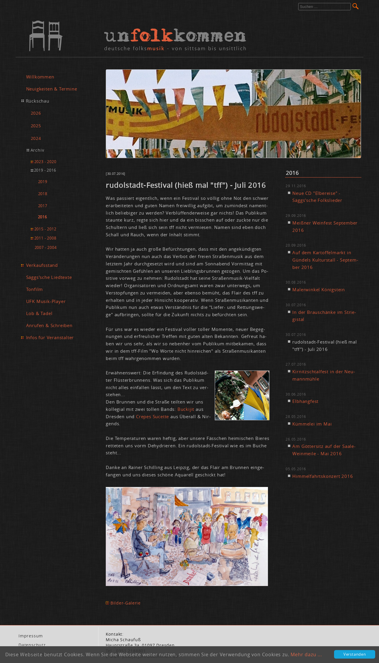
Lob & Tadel (39, 313)
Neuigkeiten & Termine (51, 89)
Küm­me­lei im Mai (312, 424)
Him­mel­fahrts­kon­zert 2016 (322, 476)
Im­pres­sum (31, 636)
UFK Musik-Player (46, 301)
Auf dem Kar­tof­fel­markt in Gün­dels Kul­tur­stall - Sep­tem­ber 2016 (325, 260)
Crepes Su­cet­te (152, 416)
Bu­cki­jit (186, 409)
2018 (42, 193)
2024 (36, 138)
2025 (36, 125)
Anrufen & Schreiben (49, 325)
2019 (42, 181)
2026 (36, 113)
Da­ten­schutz (32, 645)
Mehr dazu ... (306, 654)
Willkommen (40, 77)
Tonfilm (34, 289)
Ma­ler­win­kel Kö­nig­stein (318, 289)
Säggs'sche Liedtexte (49, 277)
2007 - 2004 (46, 247)
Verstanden (354, 654)
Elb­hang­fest (305, 401)
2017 (42, 205)
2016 (42, 217)
